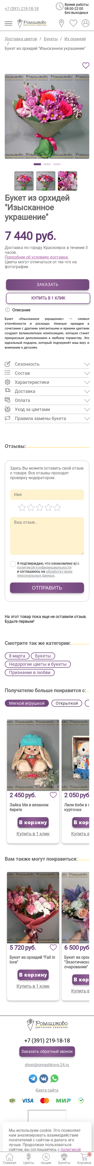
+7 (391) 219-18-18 (22, 8)
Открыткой (67, 703)
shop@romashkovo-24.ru (47, 1064)
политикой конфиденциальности (44, 567)
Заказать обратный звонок (47, 1051)
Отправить (47, 588)
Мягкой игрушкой (27, 703)
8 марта (17, 655)
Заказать (48, 284)
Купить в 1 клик (48, 298)
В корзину (33, 822)
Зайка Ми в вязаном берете (29, 807)
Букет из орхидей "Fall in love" (32, 960)
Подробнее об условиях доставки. (37, 257)
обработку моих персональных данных (44, 573)
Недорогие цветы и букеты (38, 664)
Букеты (43, 655)
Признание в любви (29, 672)
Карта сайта (47, 1090)
